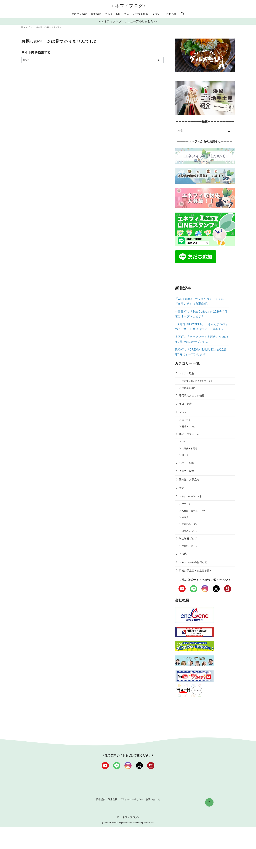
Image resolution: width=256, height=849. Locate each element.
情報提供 (101, 799)
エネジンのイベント (190, 496)
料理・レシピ (188, 426)
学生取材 (96, 14)
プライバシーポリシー (131, 799)
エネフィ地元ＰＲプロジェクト (197, 381)
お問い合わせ (153, 799)
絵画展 (185, 517)
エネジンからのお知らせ (193, 562)
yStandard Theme (110, 823)
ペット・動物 (186, 462)
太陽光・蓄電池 (189, 448)
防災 (181, 488)
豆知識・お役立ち (189, 479)
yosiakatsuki (126, 823)
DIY (184, 441)
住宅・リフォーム (189, 434)
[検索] (182, 14)
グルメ (108, 14)
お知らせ (171, 14)
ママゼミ (186, 504)
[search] (159, 60)
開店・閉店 (122, 14)
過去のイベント (189, 531)
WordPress (149, 823)
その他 (183, 553)
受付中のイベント (190, 524)
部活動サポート (189, 546)
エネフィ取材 (79, 14)
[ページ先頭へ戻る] (209, 802)
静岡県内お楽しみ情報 (192, 395)
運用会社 (112, 799)
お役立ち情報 (140, 14)
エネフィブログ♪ (128, 5)
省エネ (185, 455)
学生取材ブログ (188, 538)
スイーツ (186, 420)
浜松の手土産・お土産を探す (195, 570)
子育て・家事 (186, 471)
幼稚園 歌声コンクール (194, 510)
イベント (157, 14)
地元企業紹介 (188, 388)
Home (24, 27)
